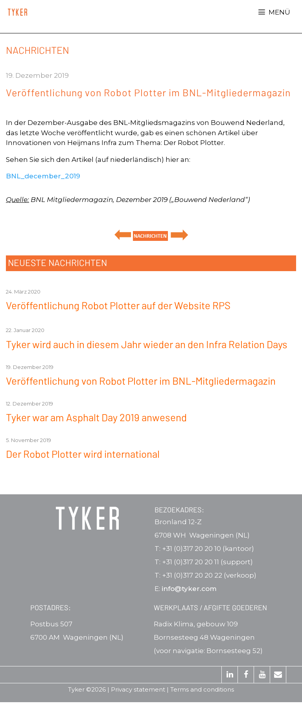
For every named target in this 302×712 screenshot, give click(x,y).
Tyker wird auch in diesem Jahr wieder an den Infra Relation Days (146, 344)
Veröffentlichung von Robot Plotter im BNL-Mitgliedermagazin (141, 380)
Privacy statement (138, 689)
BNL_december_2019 (43, 176)
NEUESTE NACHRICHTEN (57, 262)
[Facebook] (246, 674)
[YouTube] (262, 674)
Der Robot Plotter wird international (83, 454)
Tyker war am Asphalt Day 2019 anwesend (96, 417)
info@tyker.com (189, 589)
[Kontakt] (278, 674)
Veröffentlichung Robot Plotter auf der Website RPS (118, 305)
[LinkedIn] (230, 674)
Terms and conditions (202, 689)
